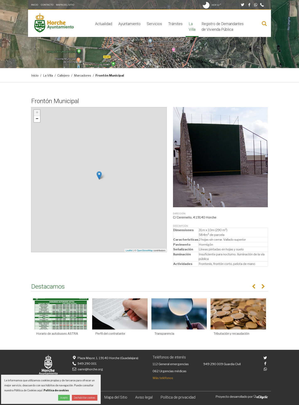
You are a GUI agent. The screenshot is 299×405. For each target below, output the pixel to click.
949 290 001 (84, 364)
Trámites (175, 24)
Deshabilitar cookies (84, 397)
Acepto (64, 397)
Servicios (154, 24)
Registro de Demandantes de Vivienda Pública (223, 27)
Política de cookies (56, 390)
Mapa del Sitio (65, 4)
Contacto (47, 4)
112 (155, 364)
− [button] (37, 119)
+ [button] (37, 113)
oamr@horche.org (87, 369)
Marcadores (82, 75)
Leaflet (129, 250)
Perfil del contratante (110, 333)
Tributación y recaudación (231, 333)
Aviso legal (144, 397)
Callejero (63, 75)
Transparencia (164, 333)
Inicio (34, 4)
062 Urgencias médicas (169, 371)
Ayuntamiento (129, 24)
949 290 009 (213, 364)
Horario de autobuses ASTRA (57, 333)
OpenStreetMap (145, 250)
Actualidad (103, 24)
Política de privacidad (178, 397)
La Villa (192, 27)
